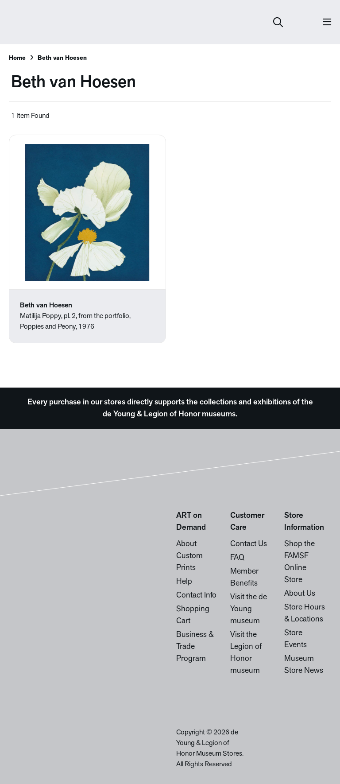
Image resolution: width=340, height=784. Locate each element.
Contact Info (196, 595)
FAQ (237, 558)
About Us (299, 594)
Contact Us (248, 544)
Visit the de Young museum (248, 609)
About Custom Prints (189, 556)
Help (184, 582)
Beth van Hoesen (62, 58)
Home (17, 58)
